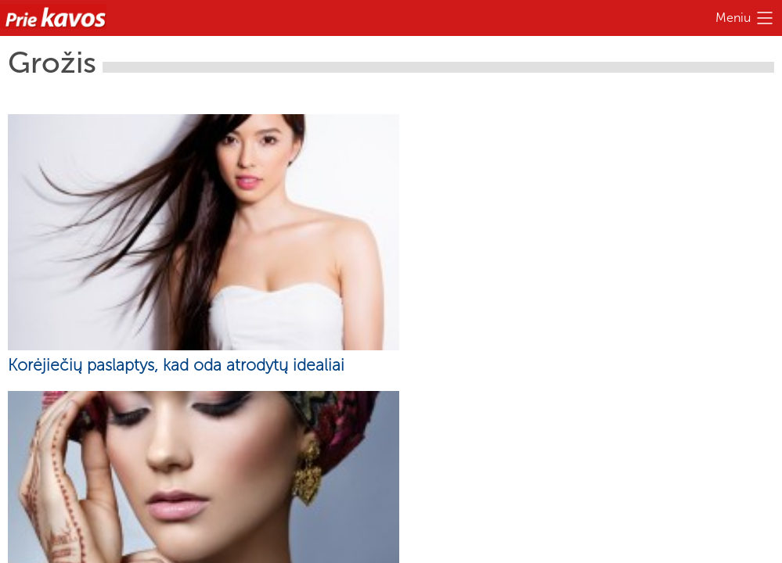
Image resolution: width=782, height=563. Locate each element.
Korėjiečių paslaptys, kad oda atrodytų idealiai (176, 365)
